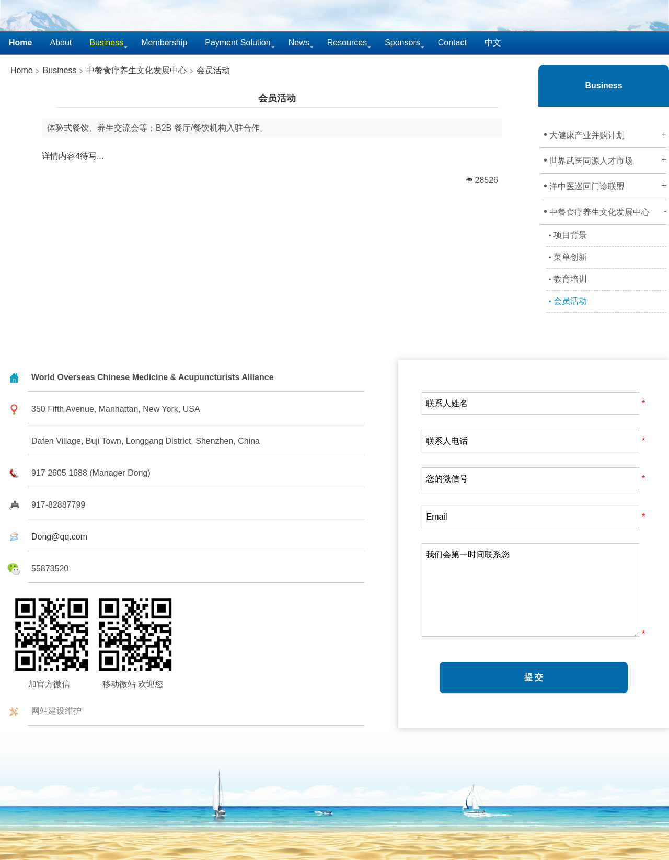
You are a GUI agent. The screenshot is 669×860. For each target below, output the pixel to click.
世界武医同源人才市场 (605, 160)
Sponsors (402, 42)
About (61, 42)
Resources (347, 42)
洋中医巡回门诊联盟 (605, 186)
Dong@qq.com (59, 536)
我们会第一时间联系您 (530, 590)
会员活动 (213, 70)
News (299, 42)
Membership (164, 42)
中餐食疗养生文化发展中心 (136, 70)
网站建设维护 (56, 710)
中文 (493, 42)
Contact (452, 42)
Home (21, 70)
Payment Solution (237, 42)
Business (58, 70)
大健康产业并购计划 (605, 134)
